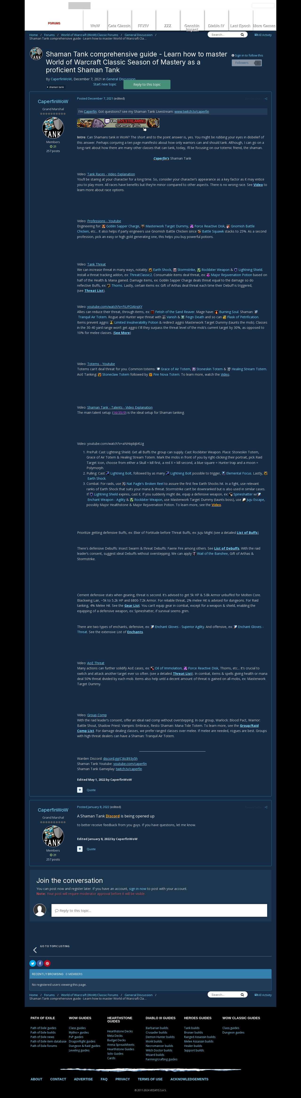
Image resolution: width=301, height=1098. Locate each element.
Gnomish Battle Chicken (246, 226)
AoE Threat (95, 657)
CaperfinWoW (61, 79)
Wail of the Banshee (209, 548)
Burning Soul (226, 306)
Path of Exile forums (44, 1041)
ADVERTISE (83, 1074)
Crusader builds (156, 1027)
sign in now (137, 883)
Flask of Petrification (240, 312)
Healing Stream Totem (246, 364)
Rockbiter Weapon (213, 269)
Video (257, 184)
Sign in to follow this (249, 55)
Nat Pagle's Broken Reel (142, 478)
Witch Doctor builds (159, 1045)
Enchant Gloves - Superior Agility (177, 621)
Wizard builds (155, 1050)
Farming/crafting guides (161, 1054)
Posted (95, 98)
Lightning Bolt (118, 468)
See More (121, 327)
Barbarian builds (157, 1023)
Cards (111, 1053)
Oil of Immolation (165, 663)
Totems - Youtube (101, 358)
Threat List (254, 285)
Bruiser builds (193, 1027)
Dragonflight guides (82, 1036)
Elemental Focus (236, 468)
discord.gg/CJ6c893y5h (120, 753)
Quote (90, 784)
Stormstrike (184, 269)
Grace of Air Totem (173, 364)
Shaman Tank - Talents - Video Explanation (119, 402)
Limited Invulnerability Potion (133, 317)
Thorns (99, 285)
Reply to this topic (147, 84)
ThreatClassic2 (140, 275)
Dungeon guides (233, 1027)
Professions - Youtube (104, 221)
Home (35, 35)
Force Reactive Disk (207, 226)
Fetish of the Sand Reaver (172, 306)
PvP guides (76, 1032)
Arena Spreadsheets (120, 1040)
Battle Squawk (196, 231)
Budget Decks (116, 1035)
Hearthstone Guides (120, 1044)
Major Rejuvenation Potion (229, 275)
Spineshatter (234, 489)
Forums (51, 35)
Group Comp (96, 710)
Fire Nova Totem (163, 369)
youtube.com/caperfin (129, 758)
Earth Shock (159, 269)
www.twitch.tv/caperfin (191, 111)
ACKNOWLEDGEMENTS (189, 1074)
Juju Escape (239, 494)
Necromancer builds (159, 1041)
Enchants (135, 626)
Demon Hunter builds (160, 1032)
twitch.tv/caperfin (128, 763)
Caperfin (89, 111)
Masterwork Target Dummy (164, 226)
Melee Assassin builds (198, 1036)
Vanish (169, 312)
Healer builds (193, 1041)
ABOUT (36, 1074)
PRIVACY (122, 1074)
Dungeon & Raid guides (84, 1041)
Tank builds (191, 1023)
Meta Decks (115, 1031)
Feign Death (192, 312)
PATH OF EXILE (43, 1013)
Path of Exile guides (43, 1023)
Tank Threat (96, 264)
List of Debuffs (226, 543)
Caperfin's (161, 158)
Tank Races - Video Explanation (111, 174)
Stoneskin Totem (207, 364)
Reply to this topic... (73, 905)
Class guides (77, 1023)
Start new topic (104, 84)
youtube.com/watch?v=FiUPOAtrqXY (114, 301)
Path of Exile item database (49, 1036)
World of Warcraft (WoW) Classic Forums (91, 35)
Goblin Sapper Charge (120, 226)
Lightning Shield (248, 269)
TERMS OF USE (150, 1074)
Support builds (194, 1045)
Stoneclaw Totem (113, 369)
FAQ (104, 1074)
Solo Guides (115, 1048)
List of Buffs (246, 527)
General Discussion (140, 35)
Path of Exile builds (43, 1027)
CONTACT (58, 1074)
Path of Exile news (42, 1032)
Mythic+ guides (79, 1027)
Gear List (131, 600)
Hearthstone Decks (120, 1026)
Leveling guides (79, 1045)
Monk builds (154, 1036)
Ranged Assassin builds (199, 1032)
